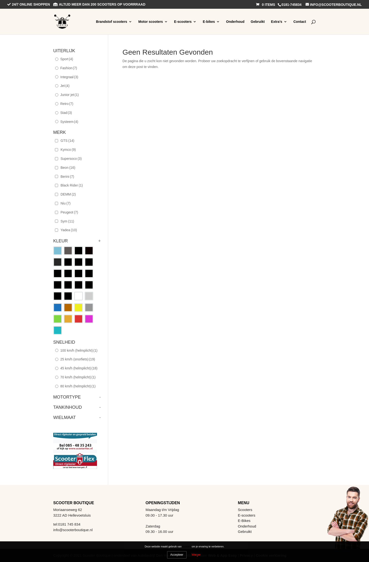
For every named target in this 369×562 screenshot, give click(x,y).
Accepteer (177, 554)
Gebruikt (258, 21)
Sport (66, 59)
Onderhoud (235, 21)
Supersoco (71, 158)
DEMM (68, 194)
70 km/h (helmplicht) (78, 377)
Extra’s (276, 21)
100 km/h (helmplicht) (78, 350)
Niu (65, 203)
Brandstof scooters (111, 21)
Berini (67, 176)
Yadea (69, 230)
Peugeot (69, 212)
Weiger (196, 554)
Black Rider (72, 185)
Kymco (68, 149)
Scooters (245, 509)
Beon (68, 167)
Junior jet (69, 94)
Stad (66, 112)
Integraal (69, 77)
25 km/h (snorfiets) (77, 359)
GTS (67, 140)
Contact (299, 21)
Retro (66, 103)
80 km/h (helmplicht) (78, 386)
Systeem (69, 121)
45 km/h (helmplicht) (78, 368)
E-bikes (209, 21)
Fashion (68, 68)
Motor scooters (150, 21)
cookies (186, 546)
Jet (65, 85)
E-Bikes (244, 520)
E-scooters (183, 21)
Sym (67, 221)
